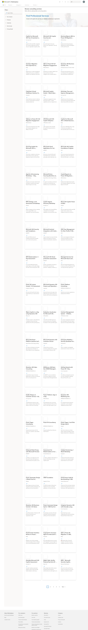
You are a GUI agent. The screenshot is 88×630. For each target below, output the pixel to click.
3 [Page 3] (53, 586)
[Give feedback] (60, 2)
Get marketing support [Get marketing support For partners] (35, 619)
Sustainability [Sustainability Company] (60, 624)
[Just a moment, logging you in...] (84, 2)
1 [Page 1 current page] (47, 586)
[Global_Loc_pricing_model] (6, 29)
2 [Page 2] (50, 586)
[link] (33, 42)
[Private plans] (68, 2)
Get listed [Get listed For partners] (33, 617)
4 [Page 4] (56, 586)
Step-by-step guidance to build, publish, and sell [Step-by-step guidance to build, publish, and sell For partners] (37, 625)
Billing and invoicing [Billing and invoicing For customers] (21, 627)
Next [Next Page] (63, 586)
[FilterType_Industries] (6, 22)
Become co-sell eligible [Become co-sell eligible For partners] (35, 627)
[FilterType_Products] (6, 19)
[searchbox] (14, 13)
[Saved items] (65, 2)
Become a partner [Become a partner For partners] (35, 615)
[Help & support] (62, 2)
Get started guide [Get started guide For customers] (21, 617)
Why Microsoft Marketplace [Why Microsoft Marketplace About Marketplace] (9, 615)
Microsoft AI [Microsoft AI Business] (46, 615)
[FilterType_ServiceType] (6, 25)
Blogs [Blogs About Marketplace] (5, 617)
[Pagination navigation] (56, 588)
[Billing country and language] (75, 2)
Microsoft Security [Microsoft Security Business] (47, 617)
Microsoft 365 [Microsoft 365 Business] (46, 624)
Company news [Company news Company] (60, 617)
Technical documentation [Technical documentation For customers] (22, 619)
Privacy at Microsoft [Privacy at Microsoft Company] (61, 619)
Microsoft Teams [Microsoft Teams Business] (47, 628)
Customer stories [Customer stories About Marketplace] (7, 619)
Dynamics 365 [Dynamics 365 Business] (46, 621)
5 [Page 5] (59, 586)
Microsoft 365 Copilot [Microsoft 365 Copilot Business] (47, 626)
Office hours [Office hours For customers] (20, 615)
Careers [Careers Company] (59, 615)
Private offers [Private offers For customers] (20, 621)
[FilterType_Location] (6, 16)
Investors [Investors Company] (59, 621)
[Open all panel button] (4, 5)
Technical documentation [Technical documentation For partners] (36, 621)
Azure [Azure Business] (45, 619)
